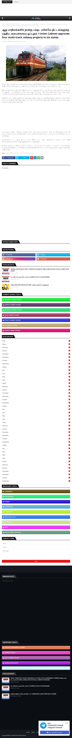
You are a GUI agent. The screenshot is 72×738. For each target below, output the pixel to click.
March (36, 344)
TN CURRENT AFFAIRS (11, 325)
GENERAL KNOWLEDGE (11, 663)
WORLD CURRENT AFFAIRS (12, 330)
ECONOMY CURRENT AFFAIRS (13, 310)
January (36, 350)
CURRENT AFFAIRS (10, 653)
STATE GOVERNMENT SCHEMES (14, 668)
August (36, 367)
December (36, 354)
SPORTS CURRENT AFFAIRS (13, 320)
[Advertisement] (36, 10)
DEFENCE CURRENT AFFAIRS (13, 305)
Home (3, 24)
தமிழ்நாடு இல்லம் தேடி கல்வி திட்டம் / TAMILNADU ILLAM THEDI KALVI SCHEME (33, 694)
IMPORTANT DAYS (10, 517)
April (36, 341)
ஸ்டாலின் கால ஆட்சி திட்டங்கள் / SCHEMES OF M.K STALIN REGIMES (30, 277)
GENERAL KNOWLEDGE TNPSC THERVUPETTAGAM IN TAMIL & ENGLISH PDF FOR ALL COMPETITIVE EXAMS (39, 270)
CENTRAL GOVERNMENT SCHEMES (15, 647)
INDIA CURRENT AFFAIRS (12, 315)
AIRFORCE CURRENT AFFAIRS (13, 300)
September (36, 364)
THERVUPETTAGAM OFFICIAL (18, 735)
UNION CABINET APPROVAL (13, 24)
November (36, 357)
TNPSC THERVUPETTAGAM (10, 41)
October (36, 360)
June (36, 373)
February (36, 347)
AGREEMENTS (9, 491)
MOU (6, 527)
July (36, 370)
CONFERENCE (8, 512)
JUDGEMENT (8, 522)
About (33, 732)
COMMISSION (9, 507)
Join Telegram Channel (54, 732)
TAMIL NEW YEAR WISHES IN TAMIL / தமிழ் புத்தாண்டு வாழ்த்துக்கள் (29, 285)
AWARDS (7, 502)
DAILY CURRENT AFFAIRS (12, 153)
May (36, 377)
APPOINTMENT (9, 496)
